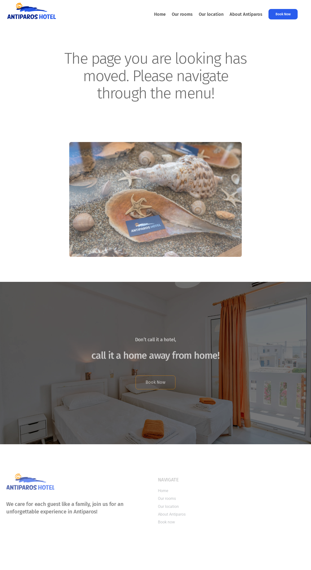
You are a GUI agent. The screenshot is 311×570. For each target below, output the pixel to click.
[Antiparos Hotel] (155, 143)
